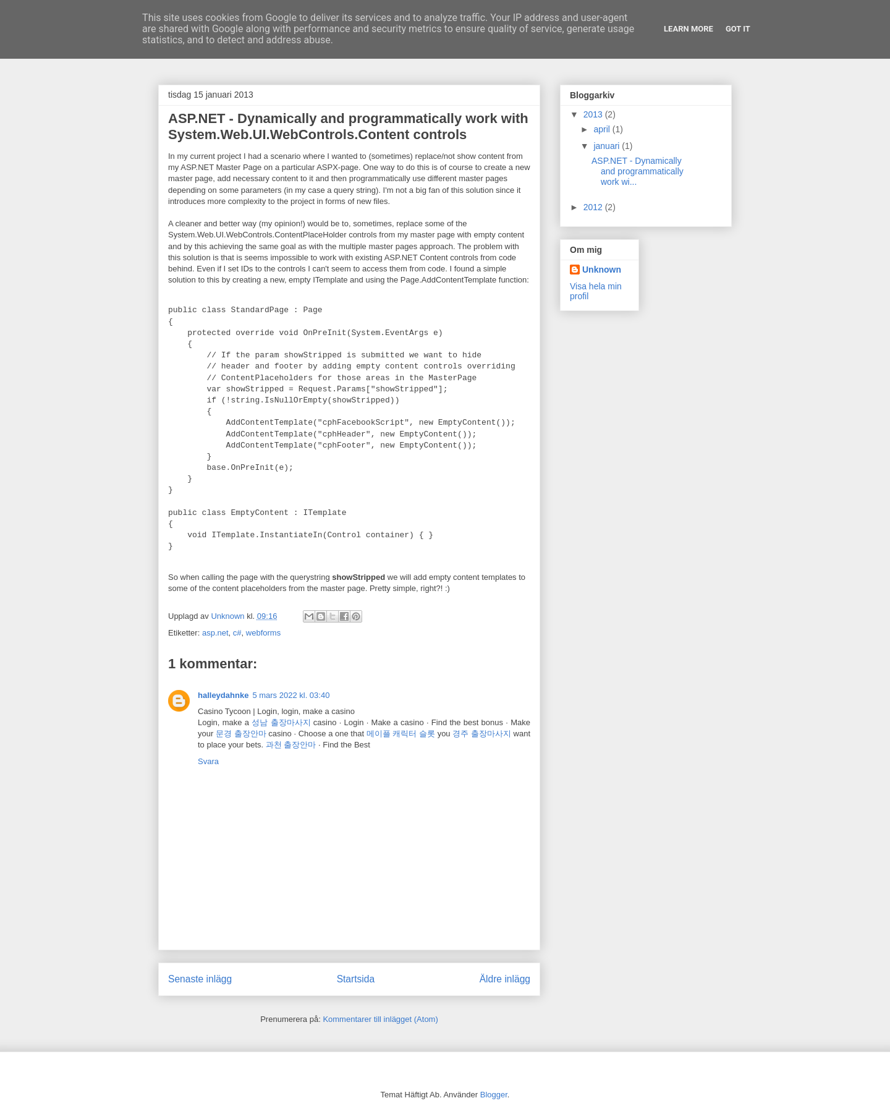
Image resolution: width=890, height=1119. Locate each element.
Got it (738, 28)
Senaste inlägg (200, 979)
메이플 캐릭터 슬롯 (401, 733)
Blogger (493, 1094)
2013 (594, 114)
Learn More (688, 28)
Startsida (356, 979)
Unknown (601, 269)
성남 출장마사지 (281, 722)
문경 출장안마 (241, 733)
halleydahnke (223, 695)
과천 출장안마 (291, 744)
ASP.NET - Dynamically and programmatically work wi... (637, 171)
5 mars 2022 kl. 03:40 (290, 695)
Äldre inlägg (505, 979)
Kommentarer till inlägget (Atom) (380, 1019)
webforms (263, 632)
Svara (208, 761)
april (602, 129)
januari (607, 146)
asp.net (215, 632)
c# (237, 632)
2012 (594, 207)
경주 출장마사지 (481, 733)
